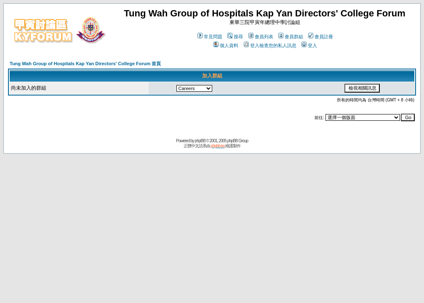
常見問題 (209, 36)
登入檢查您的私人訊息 (270, 45)
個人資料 (225, 45)
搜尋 (235, 36)
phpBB (200, 140)
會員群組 (290, 36)
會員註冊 (320, 36)
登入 (309, 45)
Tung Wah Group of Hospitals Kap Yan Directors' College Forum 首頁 (85, 63)
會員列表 (260, 36)
